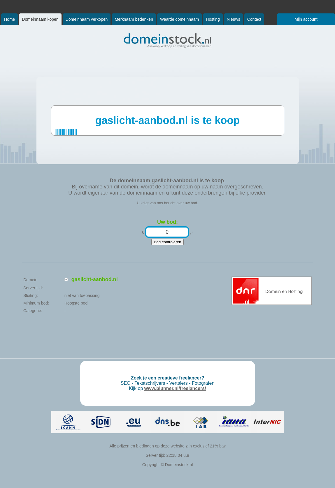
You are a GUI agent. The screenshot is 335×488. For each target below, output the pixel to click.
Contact (254, 19)
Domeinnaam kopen (40, 19)
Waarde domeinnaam (179, 19)
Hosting (213, 19)
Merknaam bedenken (134, 19)
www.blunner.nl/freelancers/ (175, 388)
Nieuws (233, 19)
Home (9, 19)
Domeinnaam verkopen (87, 19)
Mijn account (306, 19)
